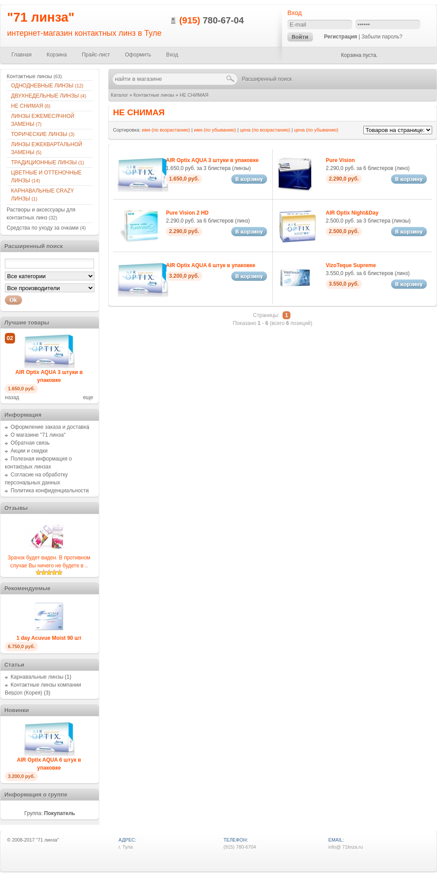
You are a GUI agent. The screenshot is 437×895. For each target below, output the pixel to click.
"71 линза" (41, 17)
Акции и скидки (29, 451)
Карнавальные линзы (37, 677)
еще (88, 397)
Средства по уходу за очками (46, 228)
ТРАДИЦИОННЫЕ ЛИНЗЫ (47, 162)
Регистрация (340, 37)
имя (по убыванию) (215, 129)
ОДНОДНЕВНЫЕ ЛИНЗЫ (47, 86)
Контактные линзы (153, 95)
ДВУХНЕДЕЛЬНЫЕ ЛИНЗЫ (48, 96)
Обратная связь (30, 443)
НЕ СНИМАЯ (194, 95)
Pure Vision (340, 160)
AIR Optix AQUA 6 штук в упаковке (211, 265)
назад (12, 397)
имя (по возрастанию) (166, 129)
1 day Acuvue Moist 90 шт (48, 638)
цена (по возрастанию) (265, 129)
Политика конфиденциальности (50, 490)
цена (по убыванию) (316, 129)
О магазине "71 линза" (38, 435)
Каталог (119, 95)
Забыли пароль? (382, 37)
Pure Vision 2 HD (187, 213)
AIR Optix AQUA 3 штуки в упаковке (212, 160)
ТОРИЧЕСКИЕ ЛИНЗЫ (43, 134)
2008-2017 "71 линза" (35, 839)
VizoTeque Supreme (351, 265)
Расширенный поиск (267, 79)
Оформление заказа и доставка (50, 427)
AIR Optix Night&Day (352, 213)
